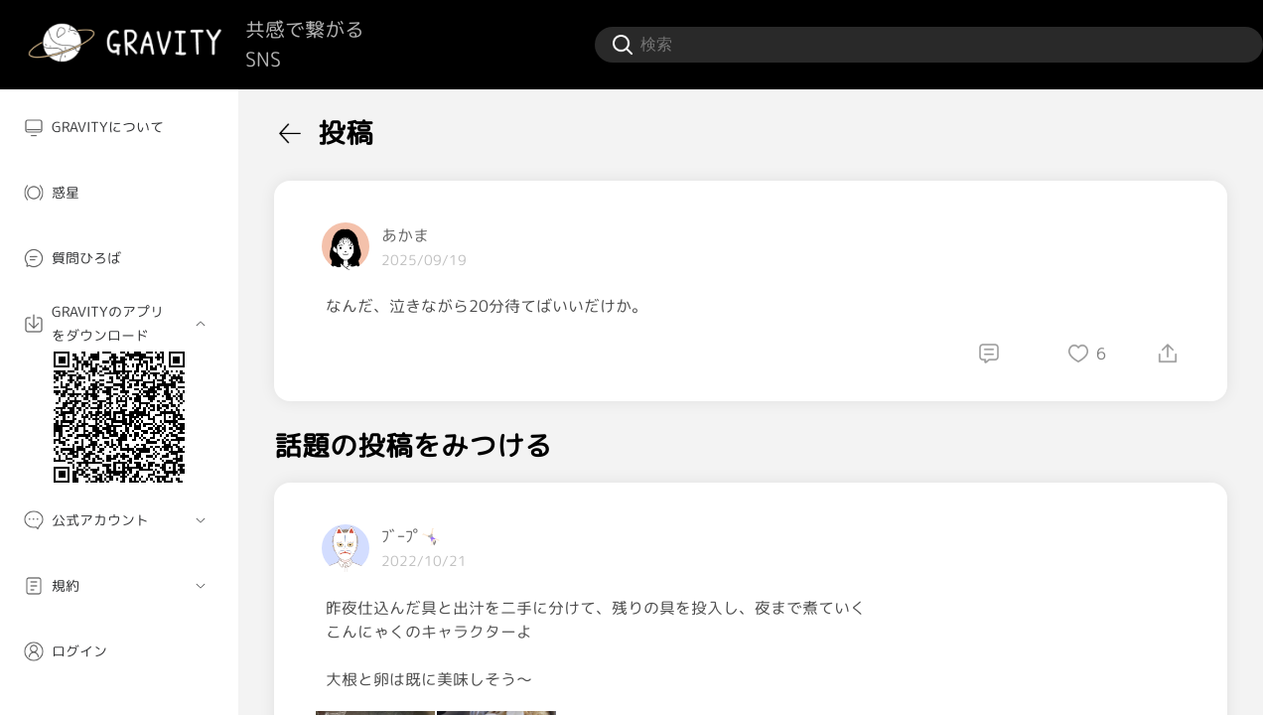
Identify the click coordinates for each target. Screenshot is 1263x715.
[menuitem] (119, 127)
